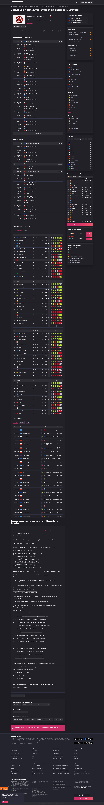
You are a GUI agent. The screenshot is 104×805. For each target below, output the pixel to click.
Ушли (35, 422)
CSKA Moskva (72, 48)
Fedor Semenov (26, 458)
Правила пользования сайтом (80, 771)
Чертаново (21, 243)
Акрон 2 (20, 402)
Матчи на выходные (74, 262)
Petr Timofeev (26, 499)
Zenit (70, 58)
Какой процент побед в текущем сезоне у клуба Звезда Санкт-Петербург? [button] (34, 540)
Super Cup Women (73, 86)
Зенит (33, 758)
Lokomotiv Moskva (73, 53)
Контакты (76, 767)
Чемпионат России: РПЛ (74, 42)
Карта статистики (78, 768)
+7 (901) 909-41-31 (40, 791)
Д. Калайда (72, 123)
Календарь (35, 31)
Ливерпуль (34, 753)
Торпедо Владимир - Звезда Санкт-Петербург (26, 556)
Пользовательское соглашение (59, 784)
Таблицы (38, 704)
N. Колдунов (25, 436)
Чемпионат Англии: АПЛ (74, 34)
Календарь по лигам (74, 260)
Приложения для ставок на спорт (60, 765)
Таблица (45, 31)
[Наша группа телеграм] (75, 795)
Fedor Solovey (26, 462)
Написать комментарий (17, 695)
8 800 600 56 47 (41, 792)
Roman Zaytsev (26, 495)
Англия (75, 752)
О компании (76, 765)
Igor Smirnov (25, 472)
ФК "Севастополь (22, 284)
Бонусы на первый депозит (38, 767)
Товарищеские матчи (58, 756)
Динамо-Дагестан (23, 320)
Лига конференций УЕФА (58, 755)
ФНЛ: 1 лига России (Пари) (75, 72)
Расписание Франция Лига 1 (75, 258)
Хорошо (5, 801)
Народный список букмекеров (60, 768)
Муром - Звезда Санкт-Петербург (22, 589)
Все (17, 422)
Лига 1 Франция (14, 756)
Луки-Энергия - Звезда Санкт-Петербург (25, 591)
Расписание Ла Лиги (73, 254)
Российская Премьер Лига (17, 758)
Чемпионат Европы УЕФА (58, 760)
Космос (20, 268)
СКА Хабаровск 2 (22, 361)
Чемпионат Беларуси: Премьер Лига (77, 32)
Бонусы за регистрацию (37, 770)
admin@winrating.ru (45, 796)
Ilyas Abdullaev (26, 502)
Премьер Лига (72, 67)
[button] (80, 143)
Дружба (20, 295)
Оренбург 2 (21, 394)
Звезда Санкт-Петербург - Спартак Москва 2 (26, 588)
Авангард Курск (22, 344)
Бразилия (76, 755)
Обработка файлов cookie (79, 770)
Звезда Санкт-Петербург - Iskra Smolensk (25, 553)
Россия (75, 750)
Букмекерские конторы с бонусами (61, 773)
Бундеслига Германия (16, 755)
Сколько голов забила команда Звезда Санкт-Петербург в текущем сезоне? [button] (34, 663)
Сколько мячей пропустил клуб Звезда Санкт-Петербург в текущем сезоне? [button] (34, 684)
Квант (20, 375)
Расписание (17, 704)
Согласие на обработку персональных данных (82, 774)
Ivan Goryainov (26, 448)
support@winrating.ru (36, 795)
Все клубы (34, 760)
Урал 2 (20, 396)
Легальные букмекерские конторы (60, 770)
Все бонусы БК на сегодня (38, 775)
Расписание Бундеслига (74, 256)
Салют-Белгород (22, 353)
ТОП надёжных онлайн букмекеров (61, 771)
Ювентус (34, 755)
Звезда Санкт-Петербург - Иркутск (23, 555)
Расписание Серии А (73, 252)
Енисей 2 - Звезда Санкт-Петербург (23, 592)
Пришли (26, 422)
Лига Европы (56, 750)
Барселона (34, 750)
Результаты (26, 31)
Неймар (13, 768)
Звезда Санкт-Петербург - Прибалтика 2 (32, 651)
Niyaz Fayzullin (26, 506)
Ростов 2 (20, 289)
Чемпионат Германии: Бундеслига (77, 37)
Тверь (20, 265)
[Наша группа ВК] (77, 795)
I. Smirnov (18, 638)
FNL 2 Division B (18, 230)
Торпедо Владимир (29, 719)
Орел (20, 356)
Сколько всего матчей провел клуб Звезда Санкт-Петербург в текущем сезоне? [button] (35, 530)
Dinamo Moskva (72, 50)
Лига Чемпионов (56, 752)
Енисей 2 (21, 276)
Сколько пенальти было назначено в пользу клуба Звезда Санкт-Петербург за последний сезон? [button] (35, 597)
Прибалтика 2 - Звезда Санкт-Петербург (25, 566)
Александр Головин (15, 771)
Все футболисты (15, 775)
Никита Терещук (73, 118)
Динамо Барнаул (22, 410)
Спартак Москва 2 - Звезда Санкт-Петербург (26, 564)
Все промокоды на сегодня (38, 771)
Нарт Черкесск (22, 298)
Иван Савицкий (73, 128)
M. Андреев (25, 479)
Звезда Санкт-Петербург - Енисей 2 (32, 629)
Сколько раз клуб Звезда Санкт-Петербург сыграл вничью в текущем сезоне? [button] (35, 547)
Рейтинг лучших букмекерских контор (61, 767)
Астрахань (21, 315)
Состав (24, 704)
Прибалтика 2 (22, 248)
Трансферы (54, 31)
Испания (76, 758)
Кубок (31, 164)
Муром (20, 246)
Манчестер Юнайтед (36, 752)
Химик (20, 383)
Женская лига (72, 79)
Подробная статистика (79, 224)
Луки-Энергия (22, 240)
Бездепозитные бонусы (37, 768)
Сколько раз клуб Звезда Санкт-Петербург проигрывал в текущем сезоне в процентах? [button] (34, 581)
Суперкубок (72, 84)
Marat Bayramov (26, 485)
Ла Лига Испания (15, 753)
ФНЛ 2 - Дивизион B (34, 41)
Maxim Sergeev (26, 489)
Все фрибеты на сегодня (37, 773)
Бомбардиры (46, 704)
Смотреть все (71, 88)
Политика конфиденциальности (59, 787)
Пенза (20, 364)
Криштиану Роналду (15, 765)
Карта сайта (55, 789)
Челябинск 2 (21, 408)
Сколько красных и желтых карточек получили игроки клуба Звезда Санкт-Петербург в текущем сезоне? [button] (34, 606)
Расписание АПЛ (72, 250)
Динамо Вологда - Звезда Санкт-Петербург (25, 558)
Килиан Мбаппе (14, 770)
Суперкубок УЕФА (57, 758)
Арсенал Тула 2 (22, 369)
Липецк (20, 342)
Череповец (21, 254)
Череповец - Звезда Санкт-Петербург (24, 563)
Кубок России (56, 753)
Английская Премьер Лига (17, 752)
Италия (75, 756)
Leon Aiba (25, 492)
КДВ (19, 388)
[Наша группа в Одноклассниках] (82, 795)
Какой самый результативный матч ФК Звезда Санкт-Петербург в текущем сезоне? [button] (37, 571)
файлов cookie (5, 799)
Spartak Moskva (72, 55)
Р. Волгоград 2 (22, 367)
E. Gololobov (18, 658)
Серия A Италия (14, 750)
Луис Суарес (14, 773)
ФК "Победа (21, 303)
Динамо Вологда (22, 257)
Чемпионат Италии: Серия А (75, 39)
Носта (20, 413)
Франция (76, 753)
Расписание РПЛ (72, 247)
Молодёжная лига (73, 76)
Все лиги (13, 760)
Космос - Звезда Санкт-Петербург (23, 561)
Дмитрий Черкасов (74, 121)
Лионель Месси (14, 767)
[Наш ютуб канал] (80, 795)
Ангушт (20, 312)
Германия (76, 760)
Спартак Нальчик (22, 301)
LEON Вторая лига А (74, 74)
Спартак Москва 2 (40, 719)
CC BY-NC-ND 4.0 (80, 787)
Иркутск (20, 274)
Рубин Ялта (21, 306)
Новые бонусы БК (36, 765)
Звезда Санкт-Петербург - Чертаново (24, 559)
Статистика (17, 31)
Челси (33, 756)
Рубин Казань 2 (22, 405)
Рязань (20, 347)
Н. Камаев (72, 126)
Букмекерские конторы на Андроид (61, 775)
